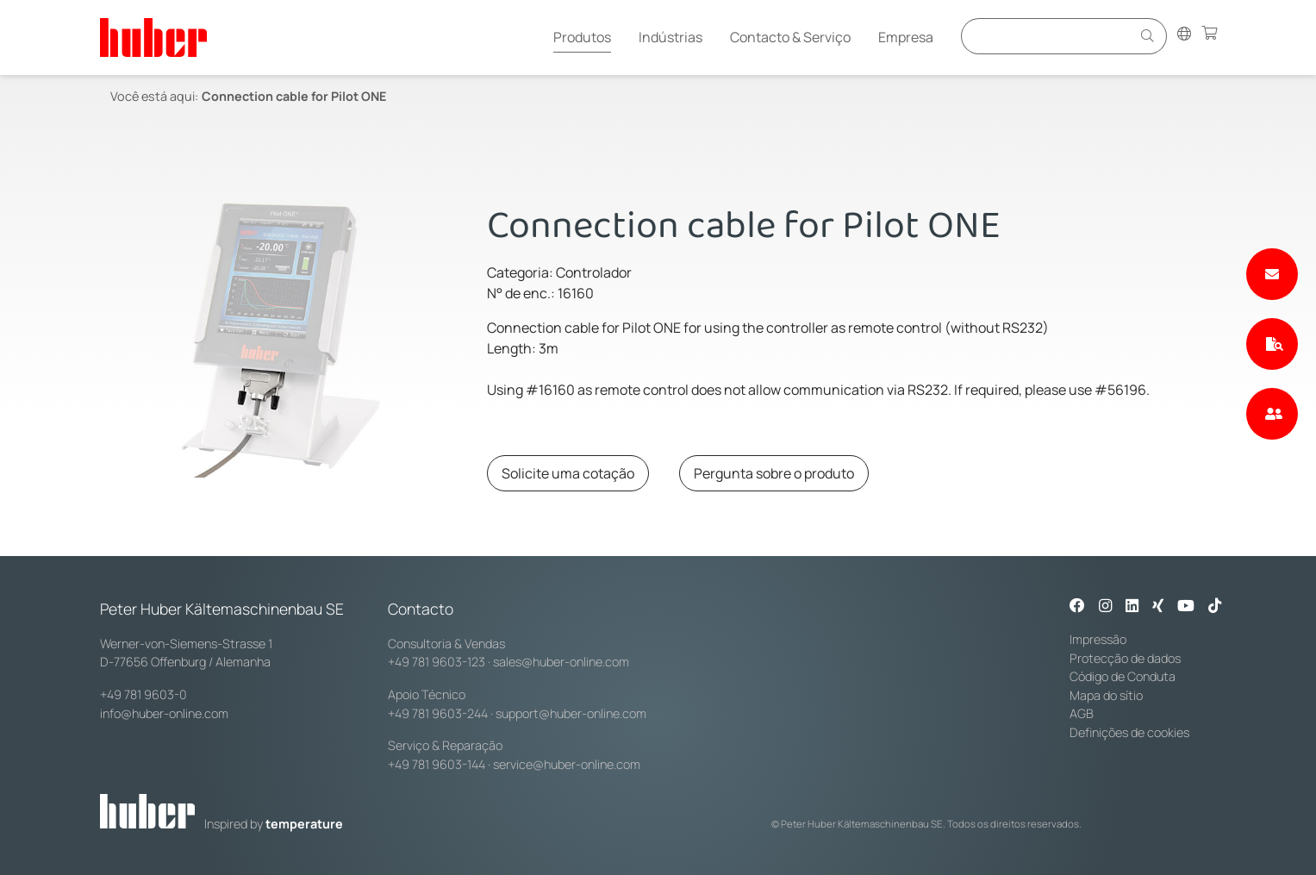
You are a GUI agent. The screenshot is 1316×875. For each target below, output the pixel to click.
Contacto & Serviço (790, 37)
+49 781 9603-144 (436, 764)
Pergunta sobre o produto (774, 473)
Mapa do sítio (1106, 695)
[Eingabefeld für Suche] (1049, 35)
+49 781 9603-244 (438, 713)
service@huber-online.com (566, 764)
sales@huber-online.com (561, 661)
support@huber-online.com (571, 713)
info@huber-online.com (164, 713)
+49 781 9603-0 (143, 694)
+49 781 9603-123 (436, 661)
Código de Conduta (1123, 676)
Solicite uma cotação (568, 473)
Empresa (905, 37)
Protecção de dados (1125, 658)
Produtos (582, 37)
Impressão (1098, 639)
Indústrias (670, 37)
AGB (1082, 713)
